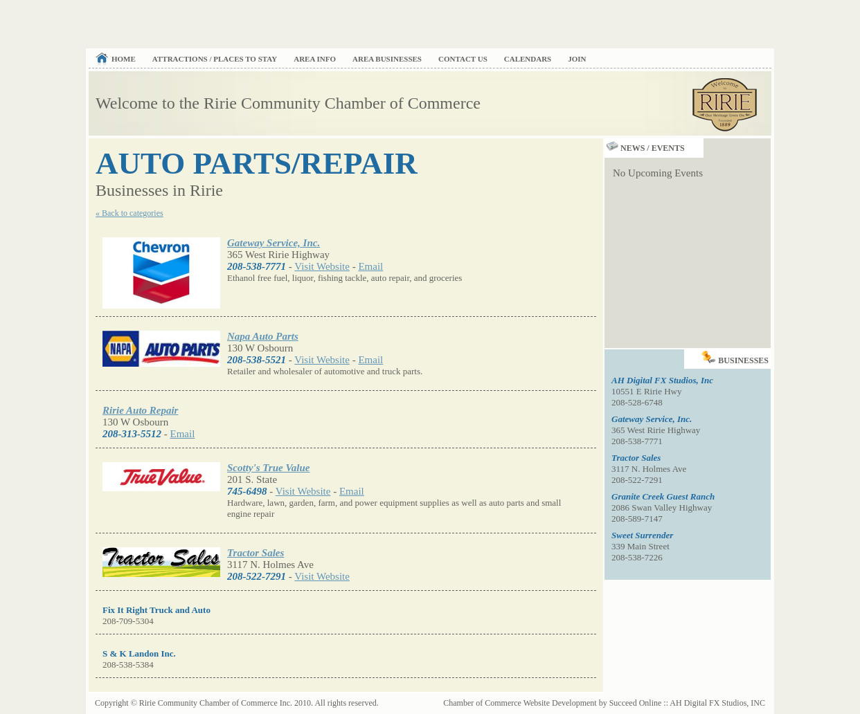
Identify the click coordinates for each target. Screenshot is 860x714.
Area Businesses (387, 59)
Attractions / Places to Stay (214, 59)
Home (123, 59)
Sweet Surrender (642, 535)
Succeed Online (635, 703)
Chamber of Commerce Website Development (519, 703)
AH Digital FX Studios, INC (717, 703)
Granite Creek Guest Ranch (663, 496)
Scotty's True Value (268, 467)
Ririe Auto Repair (140, 410)
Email (370, 266)
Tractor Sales (255, 552)
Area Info (315, 59)
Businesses (736, 357)
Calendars (527, 59)
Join (577, 59)
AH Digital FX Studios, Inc (662, 380)
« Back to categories (129, 213)
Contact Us (462, 59)
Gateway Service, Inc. (273, 242)
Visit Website (322, 266)
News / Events (644, 148)
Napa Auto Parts (262, 336)
